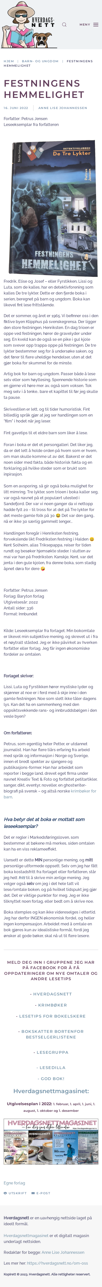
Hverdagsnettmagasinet (26, 1235)
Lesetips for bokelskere (52, 1016)
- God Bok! (51, 1078)
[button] (64, 24)
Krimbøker (52, 1005)
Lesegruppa (52, 1052)
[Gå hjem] (29, 24)
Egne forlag (14, 1183)
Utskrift (15, 1193)
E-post (41, 1193)
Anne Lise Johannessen (63, 1252)
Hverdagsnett (52, 994)
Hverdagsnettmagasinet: (51, 1091)
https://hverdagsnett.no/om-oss (57, 1263)
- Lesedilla (51, 1067)
